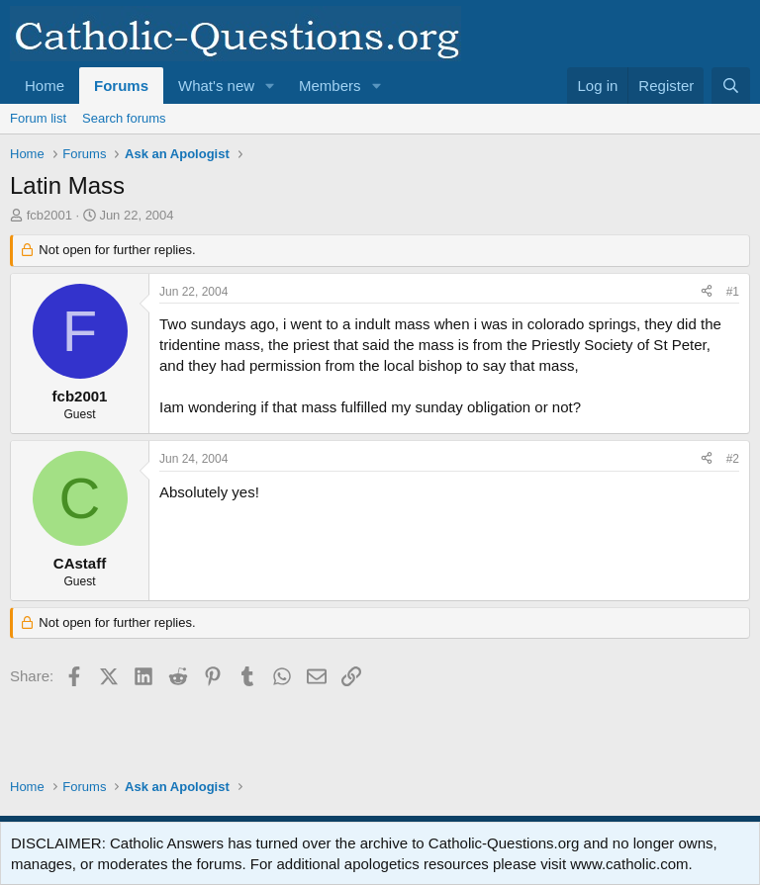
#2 (732, 459)
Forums (121, 85)
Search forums (124, 118)
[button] (270, 85)
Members (330, 85)
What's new (216, 85)
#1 (732, 292)
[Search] (731, 85)
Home (44, 85)
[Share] (706, 292)
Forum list (38, 118)
